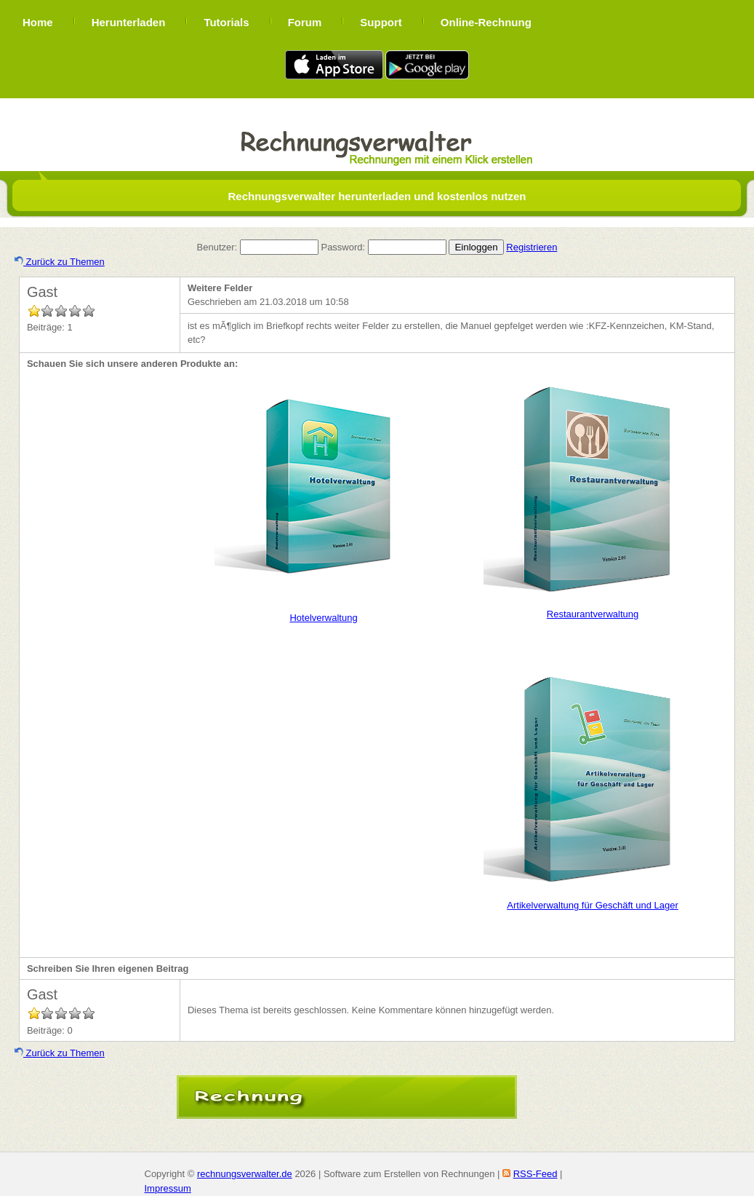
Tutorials (226, 22)
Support (381, 22)
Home (38, 22)
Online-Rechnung (486, 22)
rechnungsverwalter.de (244, 1173)
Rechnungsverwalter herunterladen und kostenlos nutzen (377, 196)
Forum (305, 22)
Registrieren (531, 247)
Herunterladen (129, 22)
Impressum (168, 1188)
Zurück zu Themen (60, 261)
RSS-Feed (535, 1173)
